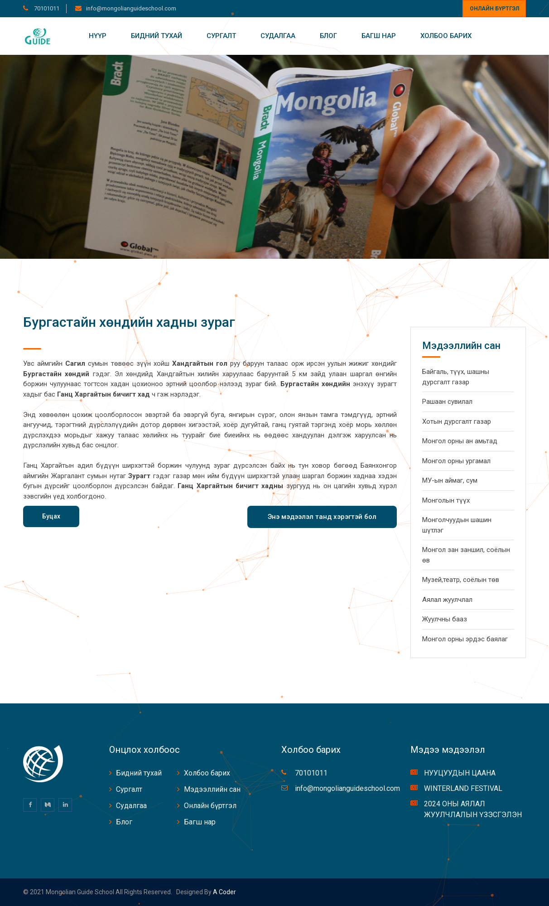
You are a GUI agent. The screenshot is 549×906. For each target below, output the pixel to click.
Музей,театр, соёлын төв (460, 580)
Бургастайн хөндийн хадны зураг (129, 322)
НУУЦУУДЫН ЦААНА (460, 773)
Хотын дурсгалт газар (456, 421)
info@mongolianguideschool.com (131, 8)
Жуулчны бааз (444, 619)
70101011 (46, 8)
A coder (224, 892)
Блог (328, 36)
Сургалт (221, 36)
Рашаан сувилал (447, 401)
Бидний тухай (156, 36)
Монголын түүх (446, 500)
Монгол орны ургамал (456, 461)
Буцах (51, 516)
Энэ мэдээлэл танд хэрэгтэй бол (322, 517)
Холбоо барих (446, 36)
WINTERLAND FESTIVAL (463, 788)
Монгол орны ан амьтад (459, 441)
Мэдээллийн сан (212, 789)
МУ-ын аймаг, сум (449, 480)
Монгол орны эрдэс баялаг (465, 639)
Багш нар (378, 36)
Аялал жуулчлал (447, 600)
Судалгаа (277, 36)
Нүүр (97, 36)
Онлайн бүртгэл (494, 8)
